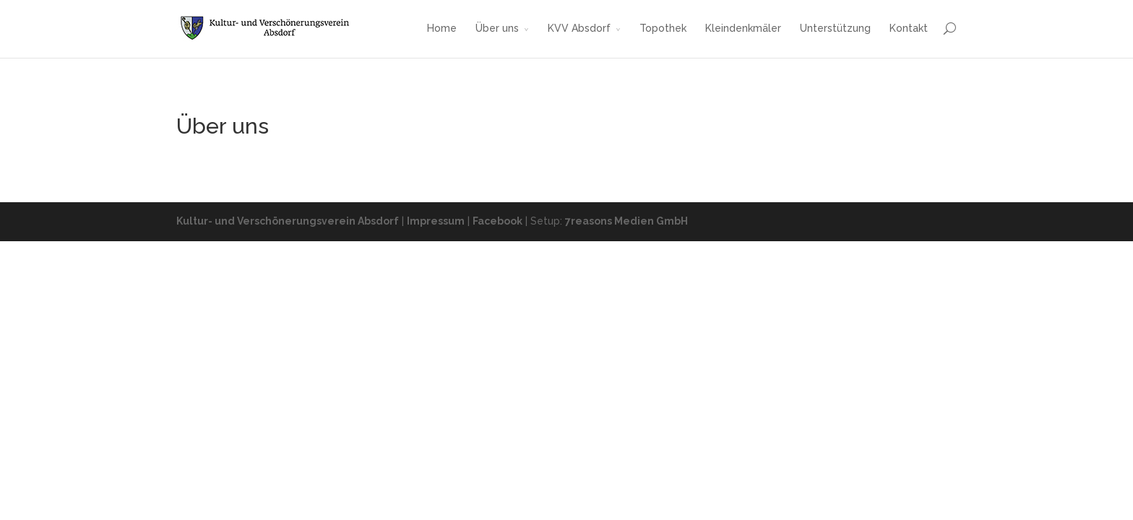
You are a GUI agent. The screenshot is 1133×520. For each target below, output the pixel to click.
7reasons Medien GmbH (626, 221)
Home (442, 28)
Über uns (497, 28)
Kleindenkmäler (743, 28)
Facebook (497, 221)
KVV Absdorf (579, 28)
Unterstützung (835, 28)
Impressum (436, 221)
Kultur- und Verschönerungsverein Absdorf (287, 221)
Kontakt (908, 28)
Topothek (662, 28)
